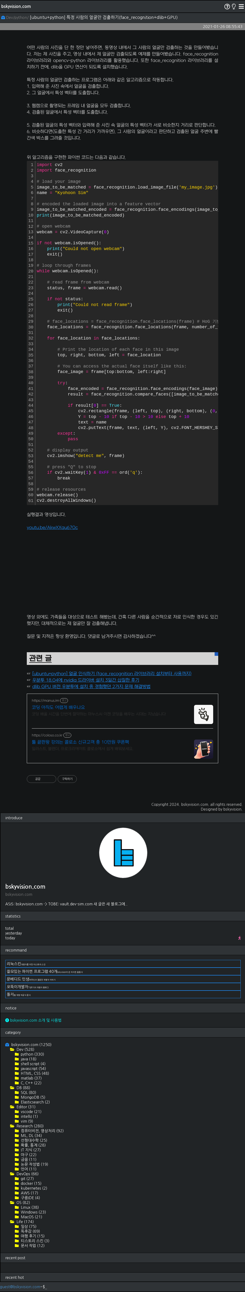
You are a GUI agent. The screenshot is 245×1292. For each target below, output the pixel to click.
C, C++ (31, 1083)
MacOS (31, 1217)
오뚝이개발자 (28, 987)
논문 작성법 (34, 1164)
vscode (31, 1112)
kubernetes (33, 1188)
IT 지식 (30, 1150)
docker (31, 1183)
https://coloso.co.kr (47, 735)
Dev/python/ (15, 17)
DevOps (27, 1174)
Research (30, 1126)
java (28, 1059)
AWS (29, 1193)
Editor (26, 1107)
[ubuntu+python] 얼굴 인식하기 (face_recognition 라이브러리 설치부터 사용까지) (111, 673)
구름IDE (30, 1198)
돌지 (19, 994)
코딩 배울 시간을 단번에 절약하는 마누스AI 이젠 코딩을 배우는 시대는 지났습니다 (99, 714)
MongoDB (32, 1097)
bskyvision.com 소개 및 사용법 (33, 1020)
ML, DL (31, 1135)
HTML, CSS (34, 1073)
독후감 (30, 1231)
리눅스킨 (26, 964)
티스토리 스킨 (35, 1241)
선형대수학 (33, 1140)
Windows (33, 1212)
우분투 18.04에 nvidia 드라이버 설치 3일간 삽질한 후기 (85, 680)
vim (26, 1121)
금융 (28, 1159)
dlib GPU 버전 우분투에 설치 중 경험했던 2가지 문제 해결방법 (91, 686)
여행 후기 (32, 1236)
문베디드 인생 (31, 979)
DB (23, 1088)
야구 (28, 1155)
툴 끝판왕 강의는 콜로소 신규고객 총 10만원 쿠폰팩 (80, 742)
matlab (31, 1078)
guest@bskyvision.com (20, 1287)
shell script (33, 1064)
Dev (25, 1049)
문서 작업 (32, 1245)
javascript (33, 1068)
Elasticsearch (35, 1102)
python (32, 1054)
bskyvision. (233, 809)
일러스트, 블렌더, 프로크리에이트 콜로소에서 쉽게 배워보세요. (82, 749)
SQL (28, 1092)
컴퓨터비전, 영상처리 (42, 1131)
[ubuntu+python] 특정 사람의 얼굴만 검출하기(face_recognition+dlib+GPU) (104, 17)
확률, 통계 (33, 1145)
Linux (29, 1207)
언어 (28, 1169)
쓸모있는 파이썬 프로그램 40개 (45, 971)
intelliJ (29, 1116)
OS (23, 1202)
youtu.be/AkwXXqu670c (52, 527)
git (27, 1179)
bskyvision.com (16, 6)
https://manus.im (45, 701)
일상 (28, 1226)
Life (25, 1222)
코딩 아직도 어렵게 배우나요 (58, 707)
